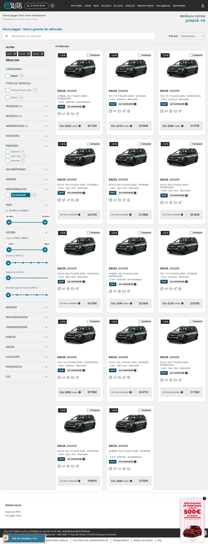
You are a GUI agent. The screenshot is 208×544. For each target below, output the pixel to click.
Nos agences (163, 5)
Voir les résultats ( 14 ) (24, 538)
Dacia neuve (32, 19)
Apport (15, 272)
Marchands (179, 5)
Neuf (96, 5)
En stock (118, 5)
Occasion (106, 5)
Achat (88, 5)
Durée (14, 255)
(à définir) (18, 255)
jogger (22, 54)
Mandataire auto (10, 19)
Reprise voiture (145, 5)
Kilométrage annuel (22, 287)
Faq (159, 540)
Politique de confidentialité (90, 540)
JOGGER (36, 54)
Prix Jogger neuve (13, 515)
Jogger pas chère (13, 511)
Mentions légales (57, 540)
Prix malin (76, 5)
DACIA (9, 54)
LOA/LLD (130, 5)
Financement (121, 540)
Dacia (21, 19)
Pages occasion (143, 540)
